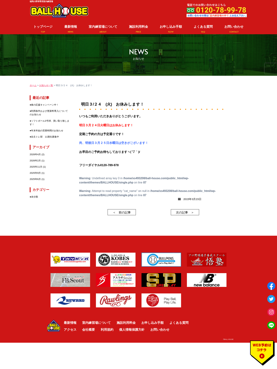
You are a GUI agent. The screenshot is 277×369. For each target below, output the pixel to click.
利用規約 (107, 329)
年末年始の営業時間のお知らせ (47, 130)
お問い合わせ (233, 29)
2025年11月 (36, 166)
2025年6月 (35, 179)
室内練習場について (103, 29)
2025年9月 (35, 173)
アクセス (70, 329)
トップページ (42, 29)
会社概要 (88, 329)
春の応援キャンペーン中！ (45, 104)
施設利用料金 (138, 29)
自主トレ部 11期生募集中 (45, 136)
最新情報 (70, 29)
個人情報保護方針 (132, 329)
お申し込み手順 (171, 29)
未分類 (34, 196)
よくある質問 (203, 29)
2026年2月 (35, 160)
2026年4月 (35, 154)
